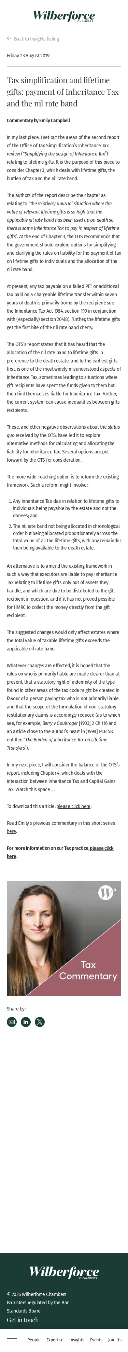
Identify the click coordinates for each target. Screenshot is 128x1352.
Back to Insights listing (33, 38)
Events (96, 1340)
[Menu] (12, 1341)
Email (12, 1022)
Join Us (114, 1340)
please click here (73, 806)
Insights (76, 1340)
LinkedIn (26, 1022)
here (11, 831)
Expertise (54, 1340)
